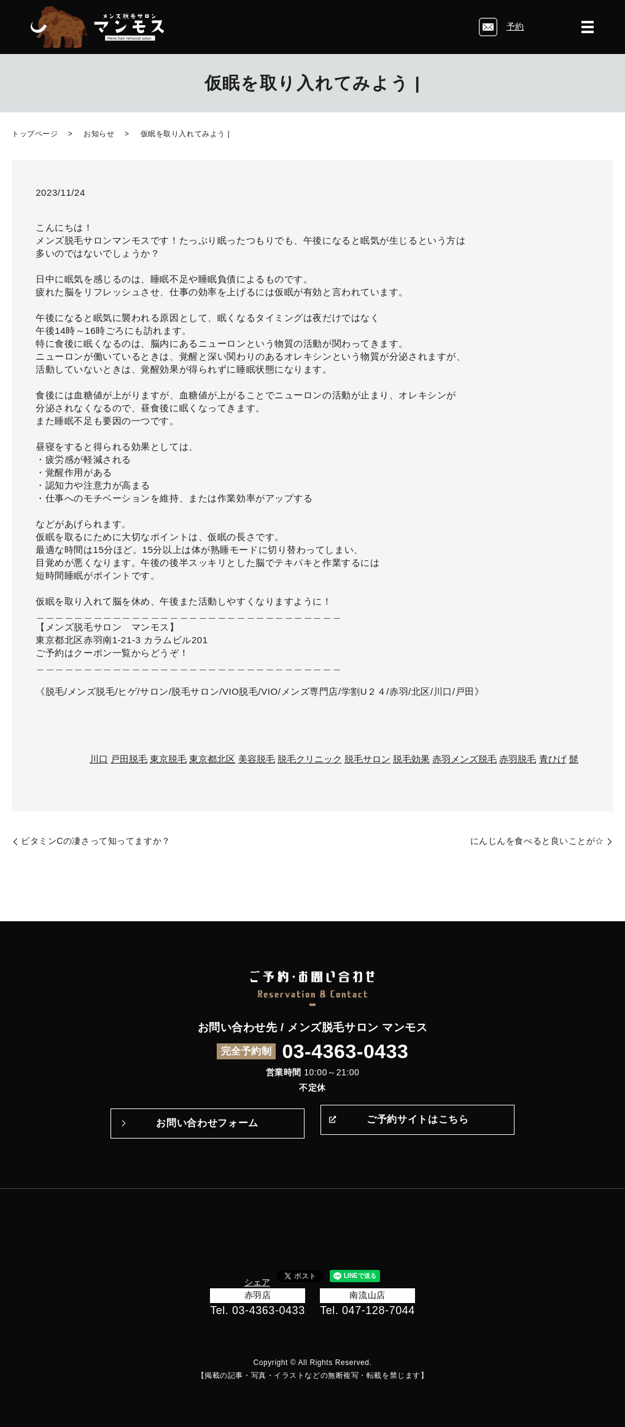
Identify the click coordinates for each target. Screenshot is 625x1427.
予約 (515, 26)
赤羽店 (257, 1295)
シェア (257, 1282)
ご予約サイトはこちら (417, 1123)
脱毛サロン (367, 759)
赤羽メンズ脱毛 (464, 759)
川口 (99, 759)
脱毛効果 (411, 759)
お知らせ (98, 134)
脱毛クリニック (310, 759)
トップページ (35, 134)
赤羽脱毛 (517, 759)
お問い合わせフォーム (207, 1123)
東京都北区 (212, 759)
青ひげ (553, 759)
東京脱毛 (168, 759)
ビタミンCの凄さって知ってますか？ (96, 841)
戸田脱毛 (129, 759)
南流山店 (367, 1295)
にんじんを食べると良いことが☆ (537, 841)
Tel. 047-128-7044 (367, 1310)
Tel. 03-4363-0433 (257, 1310)
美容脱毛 (256, 759)
